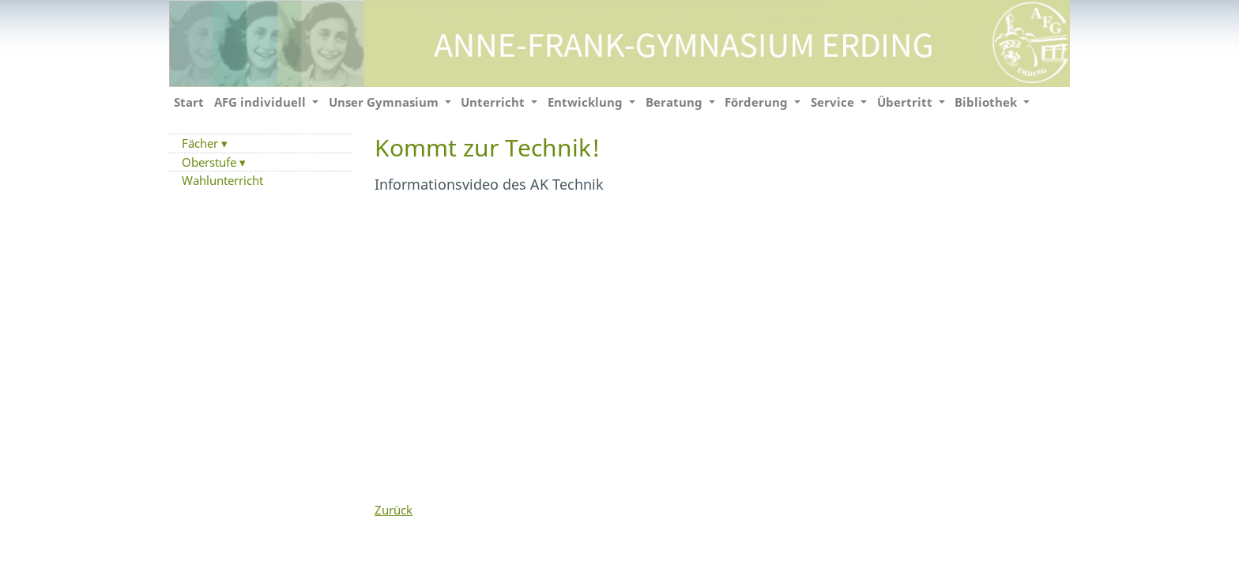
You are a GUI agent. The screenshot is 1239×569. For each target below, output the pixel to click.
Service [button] (834, 102)
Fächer (201, 143)
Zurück (393, 510)
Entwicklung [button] (587, 102)
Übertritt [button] (906, 102)
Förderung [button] (758, 102)
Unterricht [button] (494, 102)
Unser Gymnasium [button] (385, 102)
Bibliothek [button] (987, 102)
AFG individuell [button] (261, 102)
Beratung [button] (676, 102)
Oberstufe (210, 162)
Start (189, 102)
